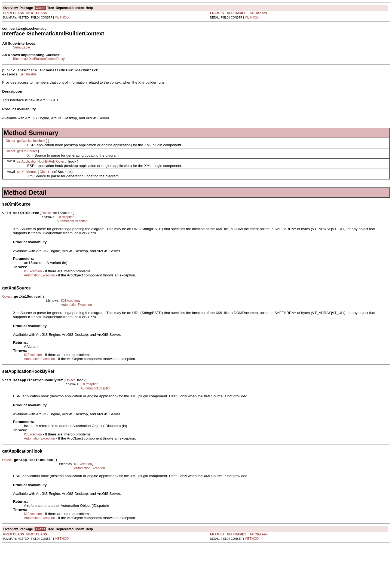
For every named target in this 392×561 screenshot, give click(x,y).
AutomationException (72, 228)
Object (10, 143)
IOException (65, 223)
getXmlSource (27, 154)
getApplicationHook (31, 143)
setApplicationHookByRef (35, 165)
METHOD (62, 17)
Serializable (21, 47)
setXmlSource (27, 177)
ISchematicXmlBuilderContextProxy (39, 59)
